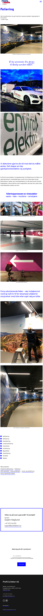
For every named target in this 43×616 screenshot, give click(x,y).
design (31, 61)
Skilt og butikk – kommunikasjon (10, 471)
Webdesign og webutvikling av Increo (9, 609)
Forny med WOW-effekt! (7, 473)
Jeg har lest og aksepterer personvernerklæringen (21, 558)
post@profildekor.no (9, 596)
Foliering (17, 469)
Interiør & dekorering (6, 469)
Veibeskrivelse (6, 590)
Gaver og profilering (28, 471)
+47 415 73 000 (7, 594)
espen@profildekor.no (13, 526)
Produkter (3, 4)
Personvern (6, 605)
